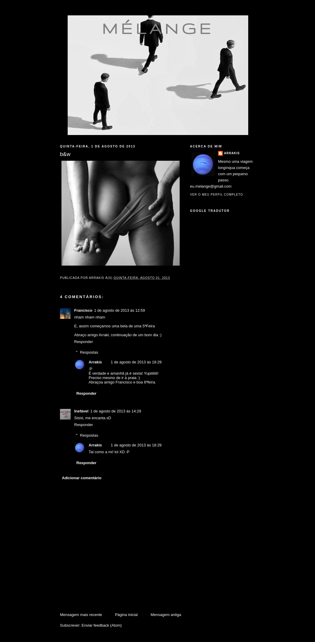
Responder (83, 341)
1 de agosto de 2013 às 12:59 (119, 310)
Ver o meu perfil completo (216, 194)
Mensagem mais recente (81, 614)
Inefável (81, 411)
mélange (158, 28)
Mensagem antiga (166, 614)
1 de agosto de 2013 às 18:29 (136, 362)
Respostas (89, 352)
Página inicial (126, 614)
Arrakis (95, 362)
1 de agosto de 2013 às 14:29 (115, 411)
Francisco (83, 310)
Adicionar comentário (82, 478)
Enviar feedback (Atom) (102, 625)
